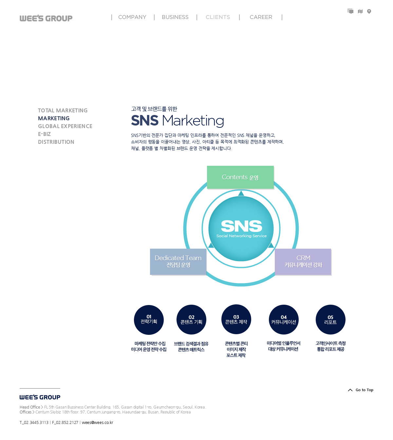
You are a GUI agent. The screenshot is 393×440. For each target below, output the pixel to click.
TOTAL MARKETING (63, 110)
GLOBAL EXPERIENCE (65, 126)
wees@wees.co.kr (97, 422)
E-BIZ (44, 134)
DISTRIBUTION (56, 142)
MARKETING (54, 118)
